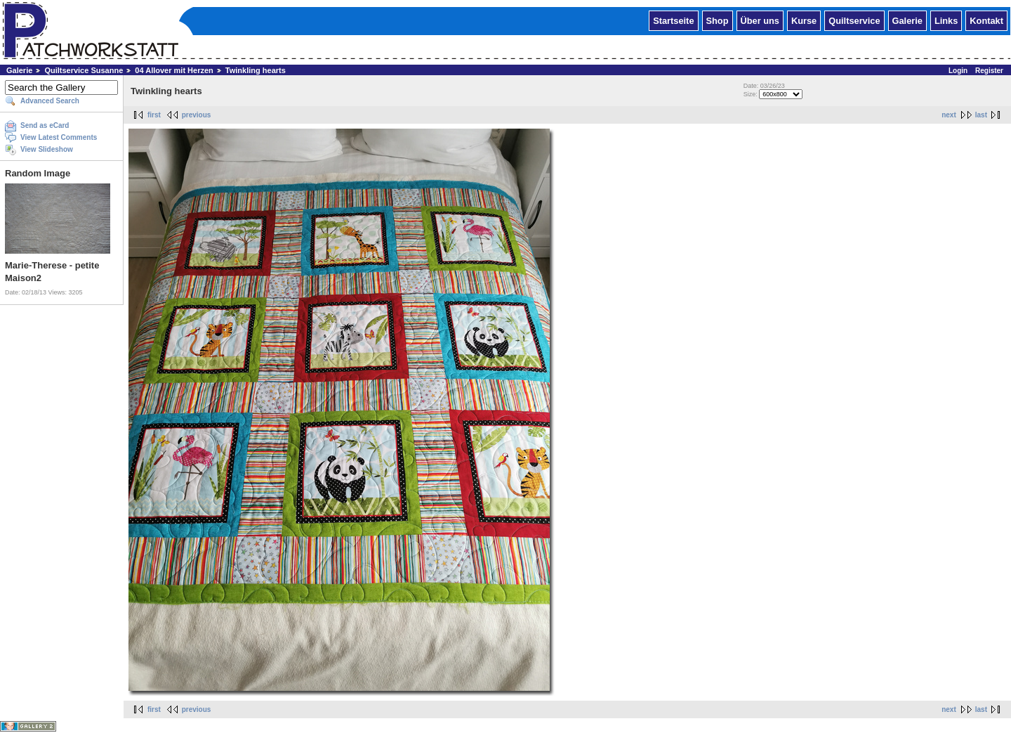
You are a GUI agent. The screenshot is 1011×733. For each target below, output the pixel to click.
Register (989, 70)
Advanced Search (49, 101)
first (154, 115)
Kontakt (986, 20)
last (981, 115)
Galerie (907, 20)
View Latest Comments (58, 137)
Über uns (760, 20)
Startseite (673, 20)
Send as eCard (44, 125)
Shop (717, 20)
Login (958, 70)
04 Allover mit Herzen (174, 70)
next (948, 115)
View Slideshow (46, 149)
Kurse (804, 20)
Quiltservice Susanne (83, 70)
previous (196, 115)
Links (946, 20)
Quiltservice (854, 20)
